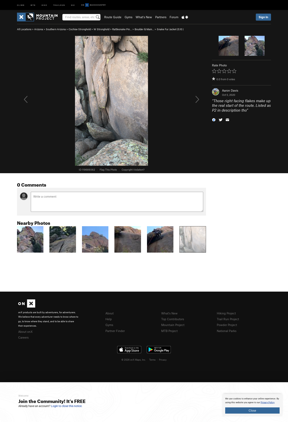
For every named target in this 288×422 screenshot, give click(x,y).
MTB (33, 5)
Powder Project (227, 325)
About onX (25, 331)
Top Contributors (172, 319)
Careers (23, 337)
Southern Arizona (56, 29)
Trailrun (59, 5)
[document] (252, 405)
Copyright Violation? (133, 169)
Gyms (128, 17)
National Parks (226, 331)
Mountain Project (172, 325)
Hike (44, 5)
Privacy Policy (267, 402)
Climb (21, 5)
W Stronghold (101, 29)
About (109, 313)
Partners (160, 17)
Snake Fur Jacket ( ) (170, 29)
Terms (152, 359)
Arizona (38, 29)
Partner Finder (115, 331)
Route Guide (112, 17)
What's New (144, 17)
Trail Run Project (228, 319)
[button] (214, 119)
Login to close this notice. (66, 406)
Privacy (163, 359)
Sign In (263, 17)
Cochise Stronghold (80, 29)
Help (108, 319)
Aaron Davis (230, 90)
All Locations (24, 29)
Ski (73, 5)
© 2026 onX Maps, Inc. (133, 359)
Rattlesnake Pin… (122, 29)
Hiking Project (226, 313)
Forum (174, 17)
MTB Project (169, 331)
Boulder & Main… (144, 29)
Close (252, 410)
